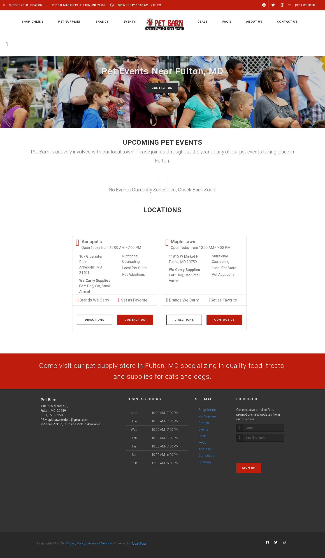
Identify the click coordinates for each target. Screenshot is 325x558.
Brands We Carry (93, 300)
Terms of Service (99, 543)
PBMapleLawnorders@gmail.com (64, 419)
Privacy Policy (75, 543)
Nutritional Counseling (131, 259)
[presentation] (260, 450)
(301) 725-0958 (52, 415)
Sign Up (248, 467)
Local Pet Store (134, 268)
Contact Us (162, 87)
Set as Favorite (132, 300)
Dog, (90, 286)
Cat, (98, 286)
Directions (94, 319)
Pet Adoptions (133, 274)
